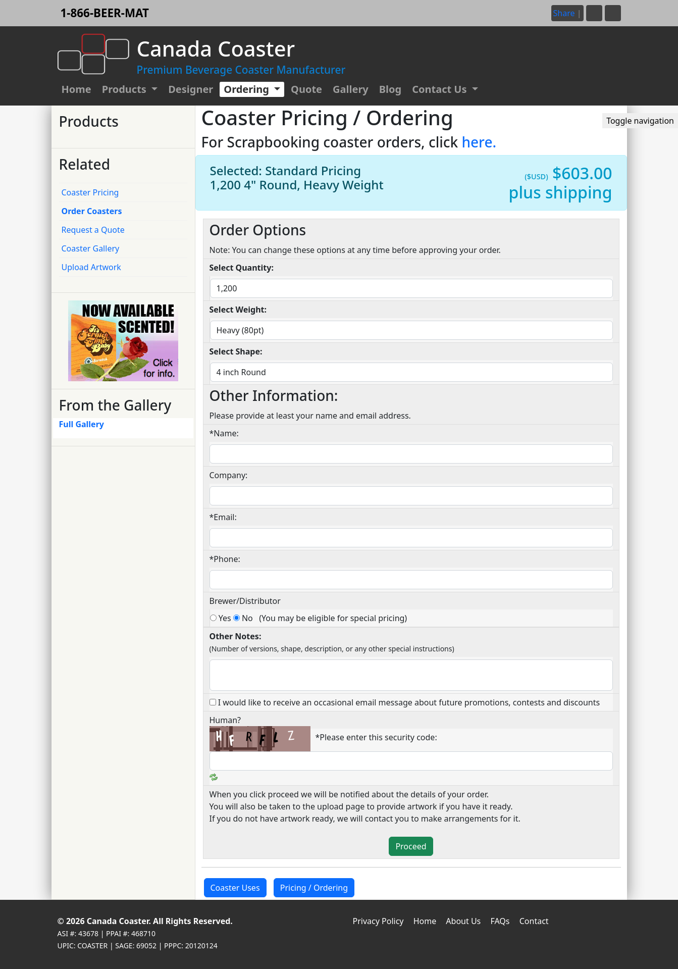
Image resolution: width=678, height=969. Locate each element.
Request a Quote (93, 229)
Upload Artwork (91, 267)
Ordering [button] (248, 89)
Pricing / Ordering (314, 887)
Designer (190, 89)
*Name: (224, 433)
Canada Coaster (118, 921)
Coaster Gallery (91, 248)
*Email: (223, 517)
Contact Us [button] (441, 89)
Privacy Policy (378, 921)
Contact (534, 921)
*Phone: (225, 559)
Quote (306, 89)
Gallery (351, 89)
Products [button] (125, 89)
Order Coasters (92, 211)
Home (76, 89)
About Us (463, 921)
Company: (229, 475)
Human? (225, 720)
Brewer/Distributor (245, 600)
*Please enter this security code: (376, 737)
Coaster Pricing (90, 192)
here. (478, 141)
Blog (390, 89)
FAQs (499, 921)
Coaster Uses (235, 887)
